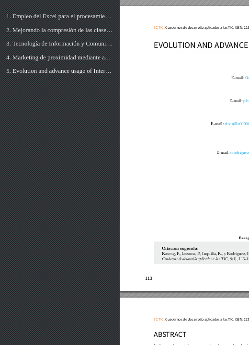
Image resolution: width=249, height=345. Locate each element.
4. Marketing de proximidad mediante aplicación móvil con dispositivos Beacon (59, 57)
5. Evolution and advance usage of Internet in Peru (59, 70)
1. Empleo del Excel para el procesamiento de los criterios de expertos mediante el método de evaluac (59, 16)
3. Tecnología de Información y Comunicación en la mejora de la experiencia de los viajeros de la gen (59, 43)
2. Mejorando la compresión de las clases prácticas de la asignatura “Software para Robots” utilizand (59, 30)
